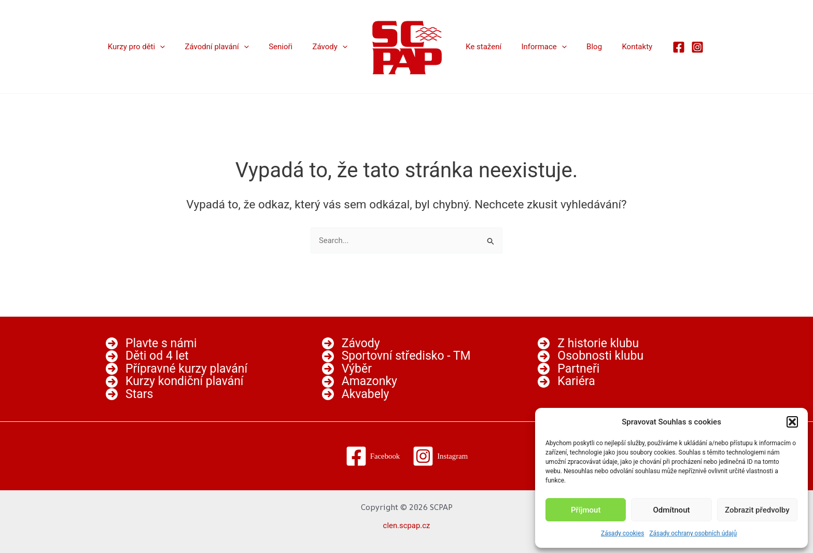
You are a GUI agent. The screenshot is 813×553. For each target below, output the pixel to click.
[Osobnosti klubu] (590, 355)
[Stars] (129, 394)
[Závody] (351, 343)
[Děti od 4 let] (147, 355)
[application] (175, 46)
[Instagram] (680, 47)
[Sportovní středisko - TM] (396, 355)
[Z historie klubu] (588, 343)
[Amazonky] (359, 381)
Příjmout (585, 510)
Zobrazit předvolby (757, 510)
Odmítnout (671, 510)
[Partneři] (568, 368)
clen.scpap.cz (406, 525)
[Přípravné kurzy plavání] (176, 368)
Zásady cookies (622, 533)
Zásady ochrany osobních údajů (693, 533)
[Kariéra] (566, 381)
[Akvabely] (355, 394)
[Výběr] (347, 368)
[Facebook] (661, 47)
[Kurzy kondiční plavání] (175, 381)
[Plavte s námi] (151, 343)
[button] (792, 422)
